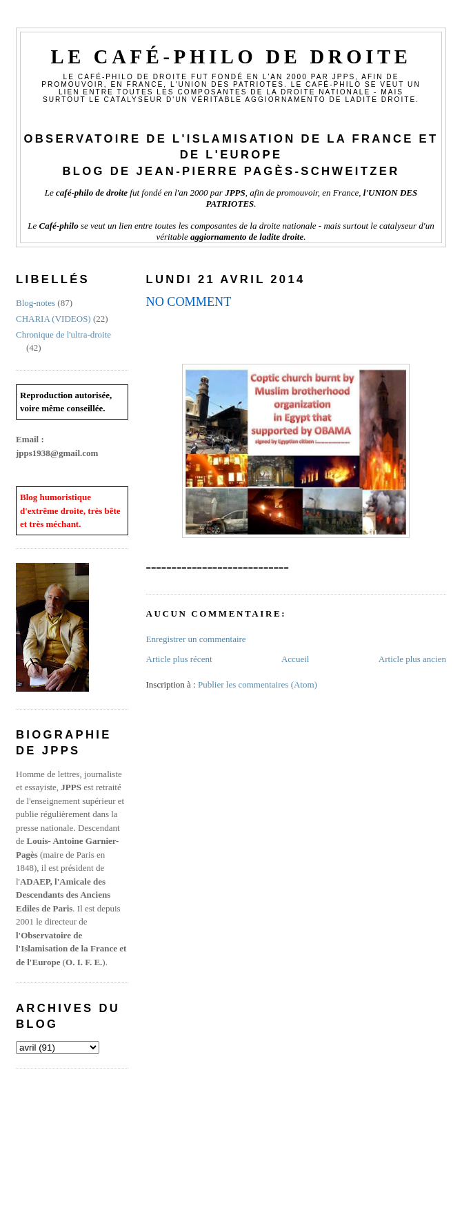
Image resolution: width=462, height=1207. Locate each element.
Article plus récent (179, 659)
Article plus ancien (412, 659)
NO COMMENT (189, 302)
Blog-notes (35, 303)
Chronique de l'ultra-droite (63, 334)
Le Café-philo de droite (230, 57)
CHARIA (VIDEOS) (53, 318)
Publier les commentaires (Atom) (257, 684)
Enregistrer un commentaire (196, 639)
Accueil (295, 659)
